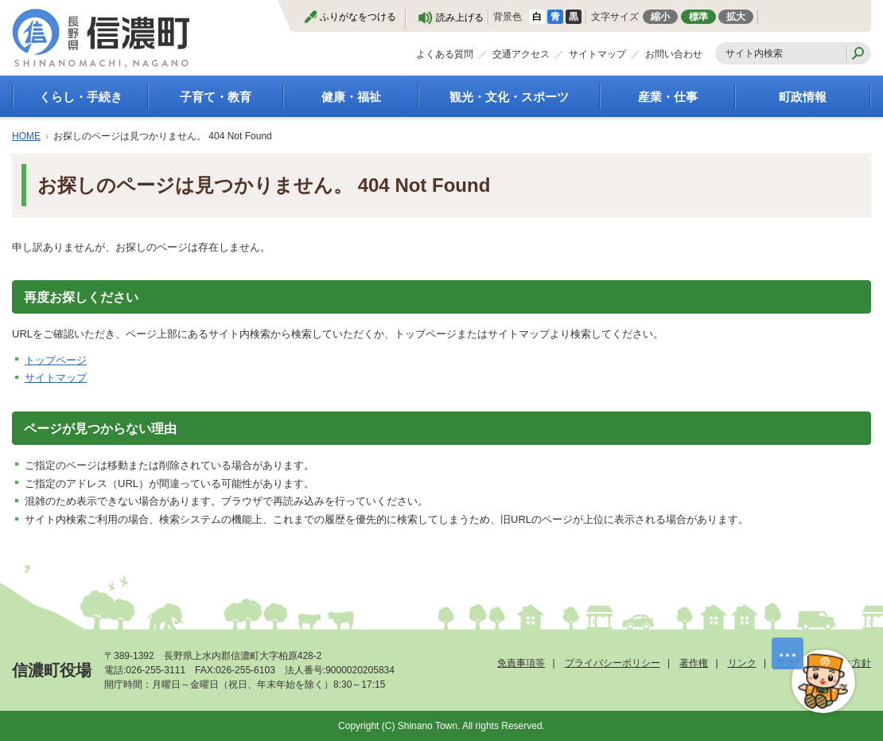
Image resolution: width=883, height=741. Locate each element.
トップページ (56, 360)
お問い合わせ (673, 54)
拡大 (735, 16)
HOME (26, 136)
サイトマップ (597, 54)
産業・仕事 (668, 96)
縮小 (660, 16)
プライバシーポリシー (612, 663)
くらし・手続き (81, 96)
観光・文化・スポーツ (509, 96)
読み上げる (460, 17)
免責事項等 (521, 663)
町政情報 (803, 96)
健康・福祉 (351, 96)
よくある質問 (444, 54)
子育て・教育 (215, 96)
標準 (698, 16)
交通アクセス (521, 54)
